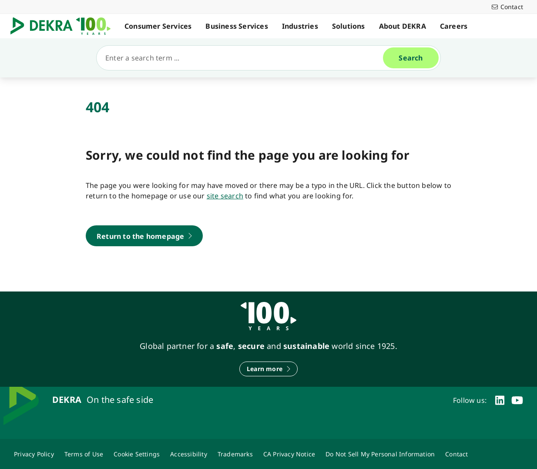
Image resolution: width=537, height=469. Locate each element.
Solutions (348, 26)
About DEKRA (402, 26)
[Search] (243, 57)
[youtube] (517, 400)
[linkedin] (499, 400)
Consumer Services (157, 26)
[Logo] (63, 26)
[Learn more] (268, 369)
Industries (300, 26)
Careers (453, 26)
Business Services (236, 26)
